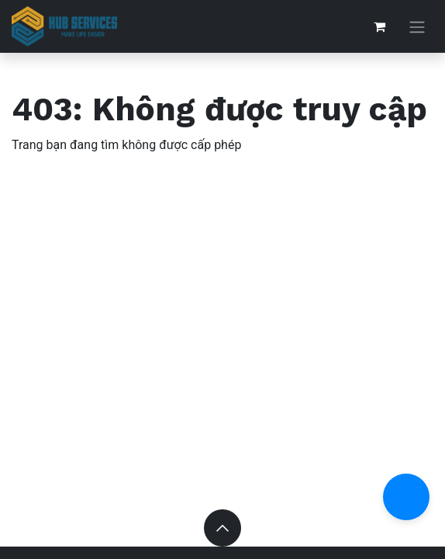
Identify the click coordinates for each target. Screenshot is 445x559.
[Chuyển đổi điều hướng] (417, 26)
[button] (222, 528)
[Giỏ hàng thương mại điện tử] (379, 26)
